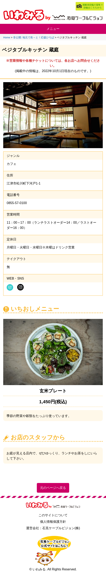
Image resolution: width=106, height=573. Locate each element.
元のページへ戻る (53, 487)
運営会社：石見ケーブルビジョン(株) (53, 528)
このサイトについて (53, 515)
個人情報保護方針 (53, 521)
